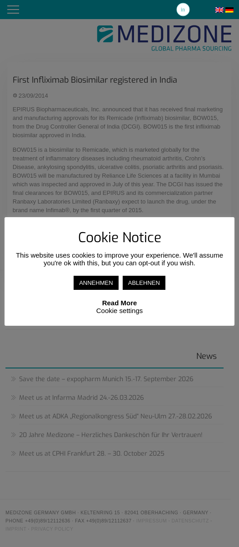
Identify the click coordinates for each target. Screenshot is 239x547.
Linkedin (183, 9)
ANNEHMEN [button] (96, 282)
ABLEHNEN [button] (144, 282)
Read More (119, 303)
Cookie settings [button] (119, 310)
